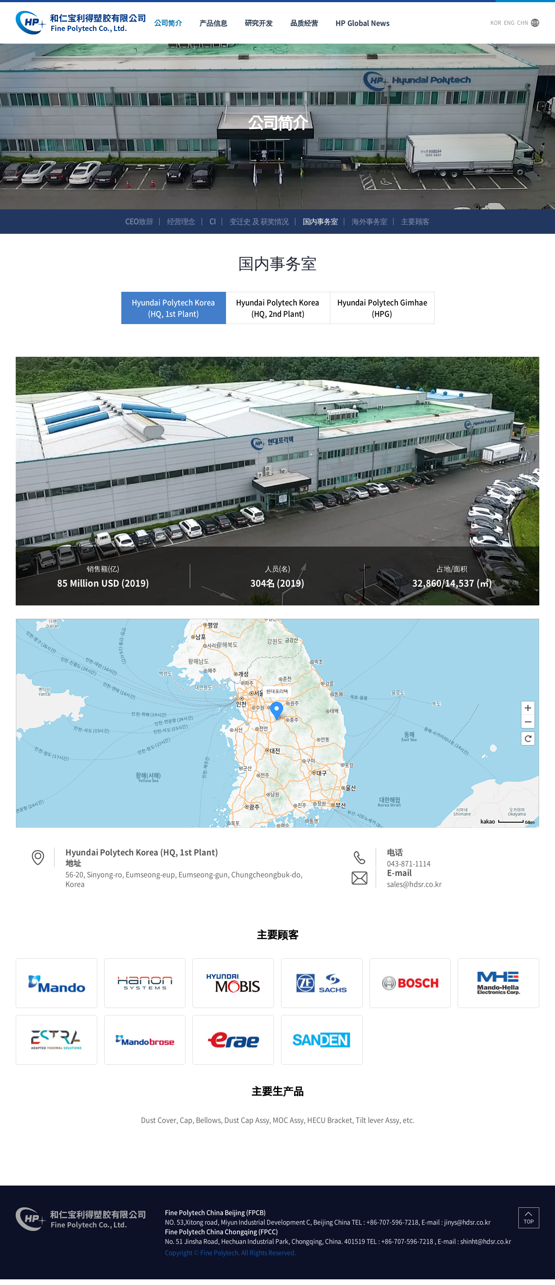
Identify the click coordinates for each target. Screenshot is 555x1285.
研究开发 (259, 22)
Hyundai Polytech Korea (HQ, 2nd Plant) (277, 311)
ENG (509, 23)
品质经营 (304, 22)
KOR (495, 23)
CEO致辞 (134, 221)
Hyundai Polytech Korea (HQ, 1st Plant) (173, 311)
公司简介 (168, 22)
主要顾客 (421, 221)
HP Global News (363, 22)
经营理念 (177, 221)
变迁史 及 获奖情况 (258, 221)
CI (209, 221)
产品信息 (213, 22)
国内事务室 (322, 221)
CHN (522, 23)
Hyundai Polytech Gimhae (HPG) (382, 311)
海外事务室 (373, 221)
